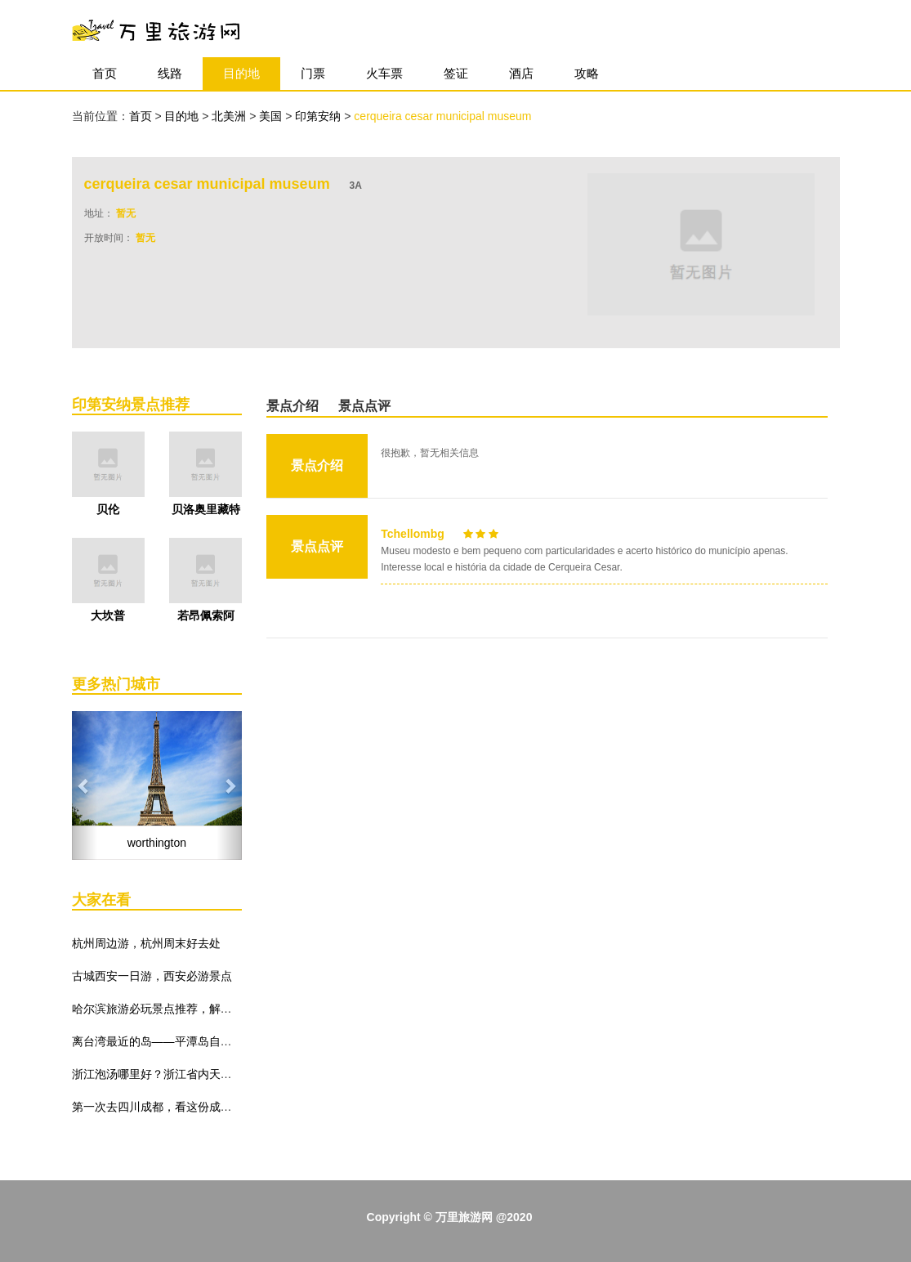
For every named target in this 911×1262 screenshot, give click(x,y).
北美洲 (230, 116)
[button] (84, 785)
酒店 (521, 73)
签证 (456, 73)
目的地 (241, 73)
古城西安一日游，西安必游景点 (152, 975)
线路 (170, 73)
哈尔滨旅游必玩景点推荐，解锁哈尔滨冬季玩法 (192, 1008)
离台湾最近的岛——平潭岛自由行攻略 (169, 1041)
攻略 (586, 73)
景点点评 (364, 406)
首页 (104, 73)
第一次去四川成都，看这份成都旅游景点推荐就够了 (203, 1106)
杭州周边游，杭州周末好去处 (146, 943)
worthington (156, 842)
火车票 (384, 73)
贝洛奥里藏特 (206, 509)
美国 (272, 116)
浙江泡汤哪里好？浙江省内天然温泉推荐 (175, 1074)
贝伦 (107, 509)
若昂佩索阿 (205, 615)
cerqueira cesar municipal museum (442, 116)
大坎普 (108, 615)
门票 (313, 73)
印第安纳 (319, 116)
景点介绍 (292, 406)
